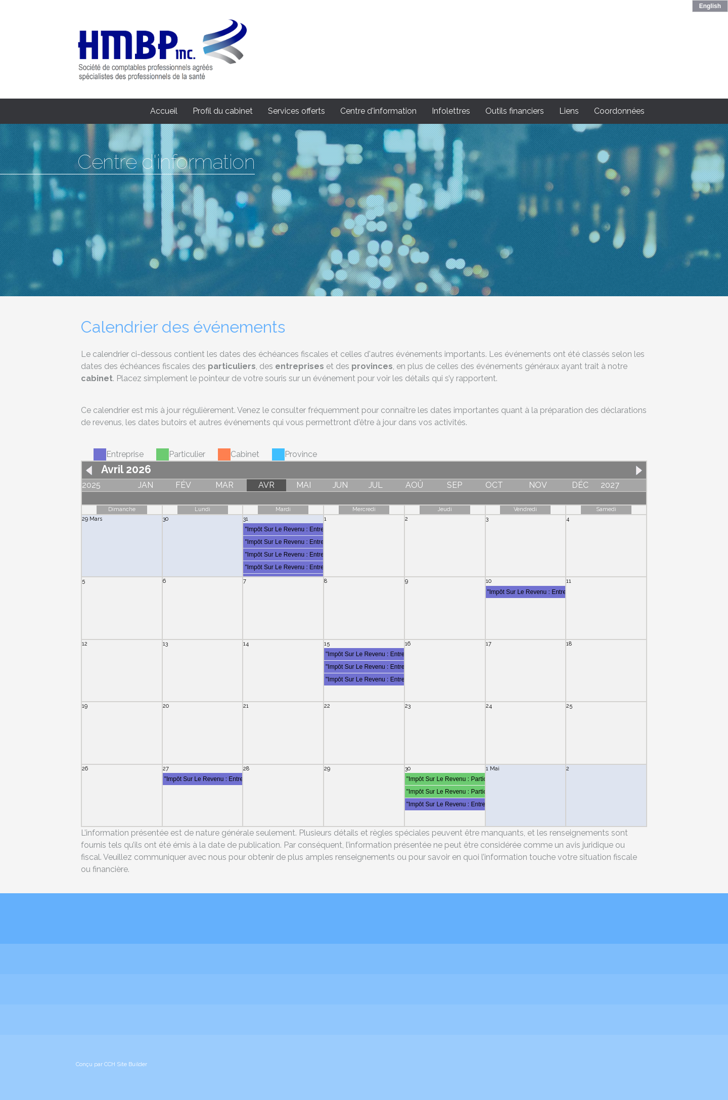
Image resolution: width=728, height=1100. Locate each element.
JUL (376, 485)
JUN (340, 485)
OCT (494, 485)
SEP (454, 485)
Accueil (163, 111)
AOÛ (414, 485)
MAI (303, 485)
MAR (224, 485)
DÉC (580, 485)
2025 (91, 485)
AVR (266, 485)
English (710, 6)
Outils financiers (514, 111)
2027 (610, 485)
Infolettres (451, 111)
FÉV (183, 485)
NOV (538, 485)
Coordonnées (619, 111)
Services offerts (296, 111)
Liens (569, 111)
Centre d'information (378, 111)
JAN (145, 485)
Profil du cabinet (223, 111)
